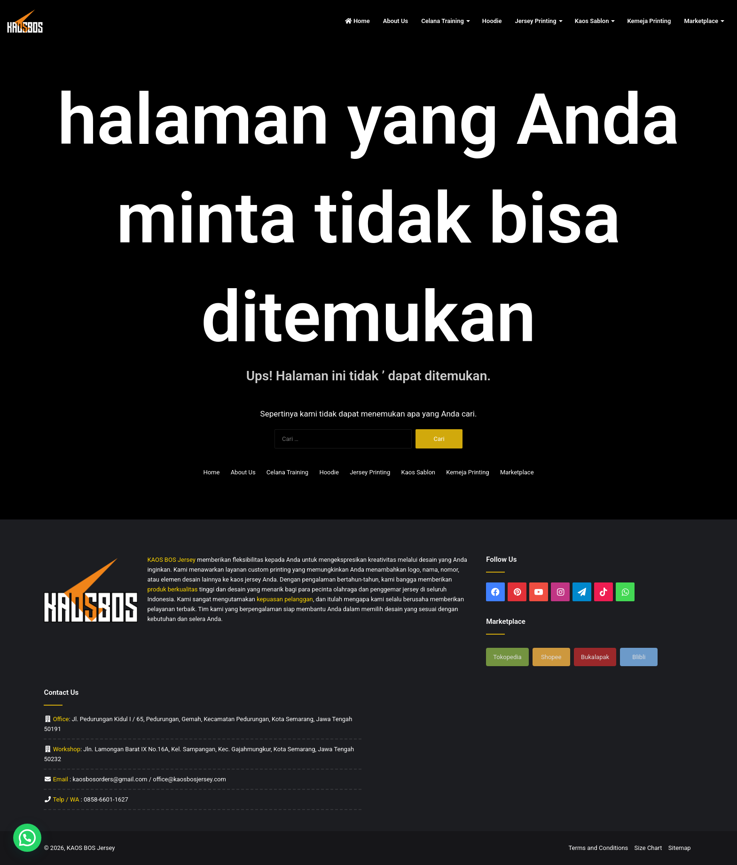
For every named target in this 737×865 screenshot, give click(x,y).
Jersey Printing (535, 20)
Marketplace (701, 20)
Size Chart (648, 847)
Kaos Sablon (592, 20)
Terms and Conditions (598, 847)
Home (357, 20)
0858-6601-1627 (106, 799)
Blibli (638, 657)
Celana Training (442, 20)
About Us (395, 20)
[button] (27, 838)
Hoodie (492, 20)
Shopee (551, 657)
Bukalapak (595, 657)
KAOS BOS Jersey (91, 847)
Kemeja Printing (649, 20)
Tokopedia (507, 657)
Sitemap (679, 847)
